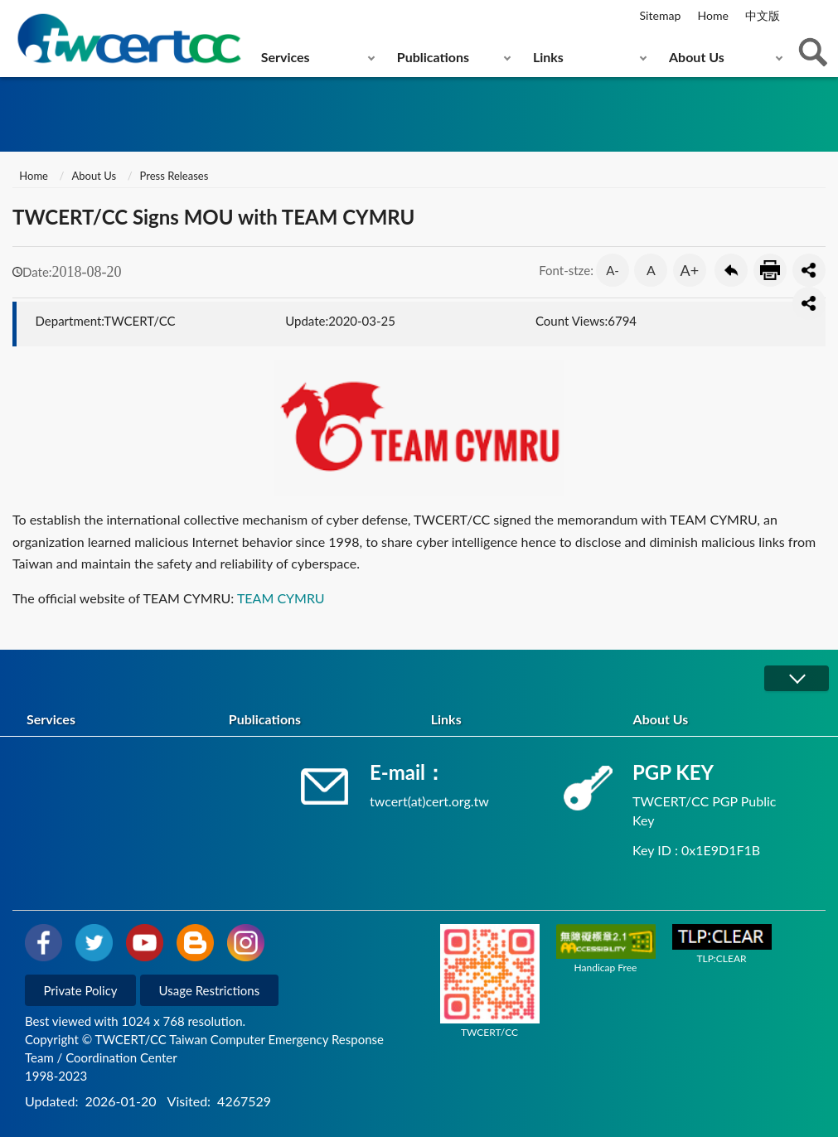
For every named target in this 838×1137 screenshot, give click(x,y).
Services (285, 57)
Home (712, 15)
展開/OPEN (796, 678)
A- (612, 270)
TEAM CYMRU (281, 598)
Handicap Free (606, 949)
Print (770, 270)
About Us (696, 57)
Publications (433, 57)
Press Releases (174, 175)
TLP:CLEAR (722, 944)
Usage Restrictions (209, 990)
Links (548, 57)
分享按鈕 (809, 270)
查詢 (813, 52)
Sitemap (660, 15)
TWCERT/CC (490, 981)
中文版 (762, 15)
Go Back (731, 270)
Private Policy (81, 990)
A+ (690, 270)
